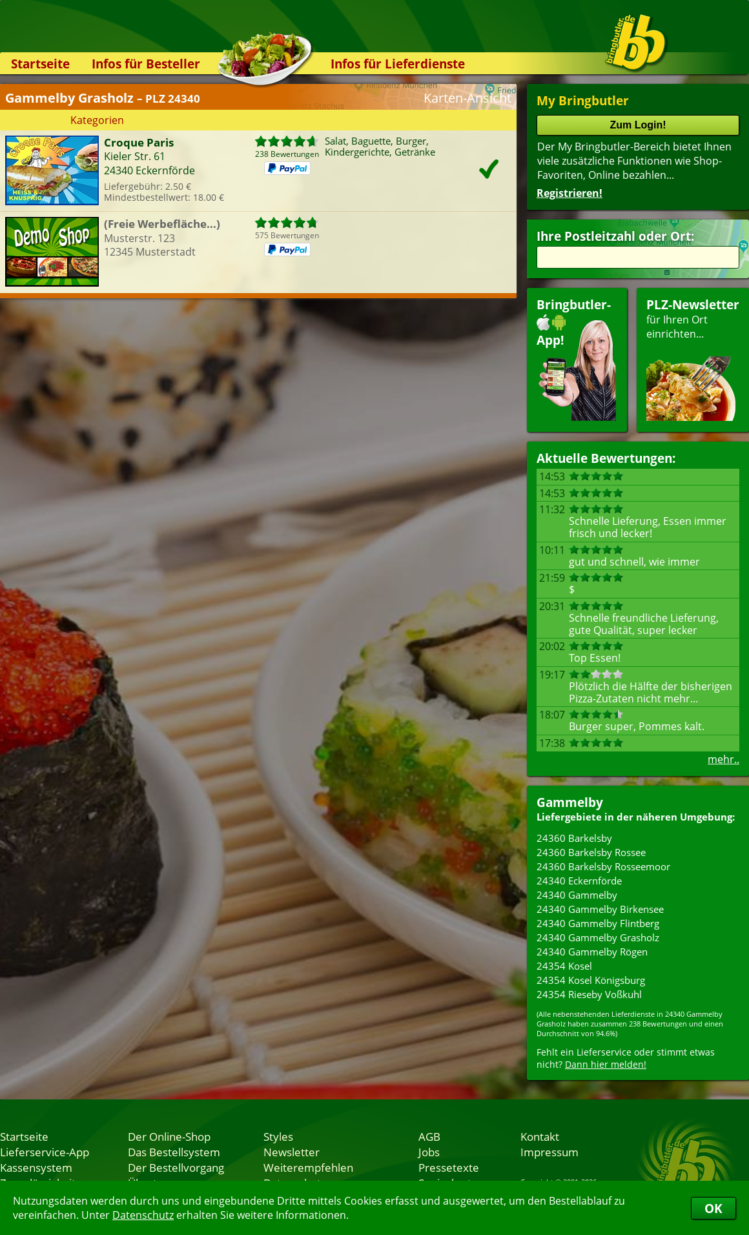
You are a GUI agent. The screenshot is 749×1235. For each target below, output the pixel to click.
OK (713, 1208)
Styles (278, 1136)
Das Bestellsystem (174, 1151)
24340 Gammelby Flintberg (598, 923)
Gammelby (570, 802)
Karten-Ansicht (467, 98)
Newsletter (291, 1151)
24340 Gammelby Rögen (592, 951)
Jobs (429, 1151)
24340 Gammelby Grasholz (598, 937)
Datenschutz (143, 1215)
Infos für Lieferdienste (398, 64)
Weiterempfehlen (308, 1167)
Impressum (549, 1151)
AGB (429, 1136)
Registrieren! (569, 193)
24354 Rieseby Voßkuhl (589, 994)
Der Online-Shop (169, 1136)
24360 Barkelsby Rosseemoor (603, 866)
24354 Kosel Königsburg (591, 980)
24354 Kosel (564, 965)
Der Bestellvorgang (176, 1167)
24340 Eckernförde (579, 880)
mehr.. (723, 759)
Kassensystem (36, 1167)
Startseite (40, 64)
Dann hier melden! (605, 1064)
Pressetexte (448, 1167)
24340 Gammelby (577, 894)
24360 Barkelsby (574, 838)
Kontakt (539, 1136)
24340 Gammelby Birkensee (600, 909)
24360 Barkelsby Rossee (591, 852)
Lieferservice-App (44, 1151)
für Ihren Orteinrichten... (692, 358)
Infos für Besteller (146, 64)
